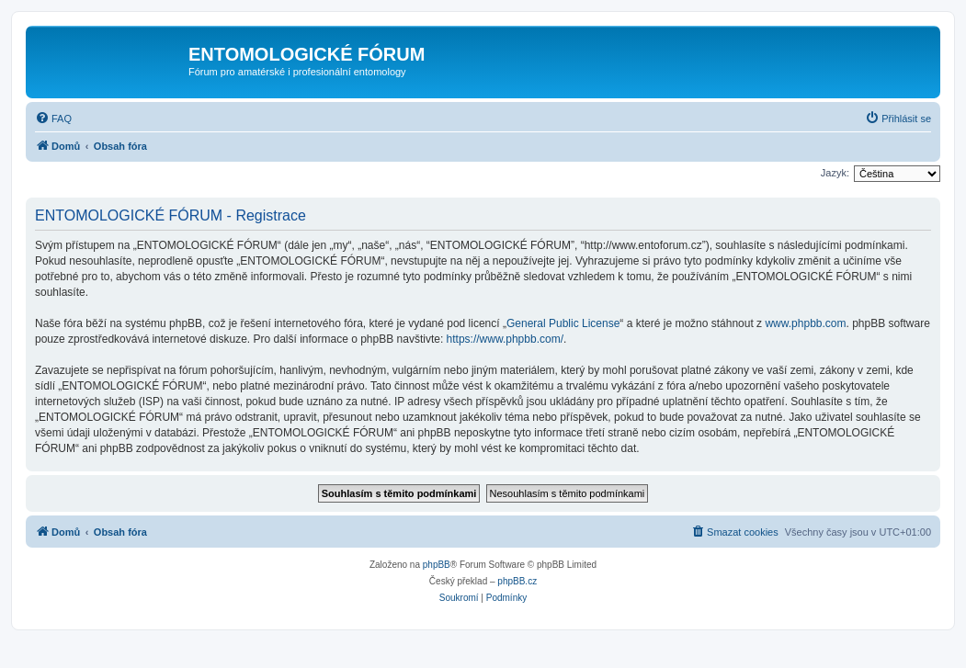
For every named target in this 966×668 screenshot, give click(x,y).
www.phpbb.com (805, 323)
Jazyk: (835, 172)
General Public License (562, 323)
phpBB (436, 565)
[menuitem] (53, 119)
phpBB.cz (517, 581)
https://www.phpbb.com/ (505, 339)
